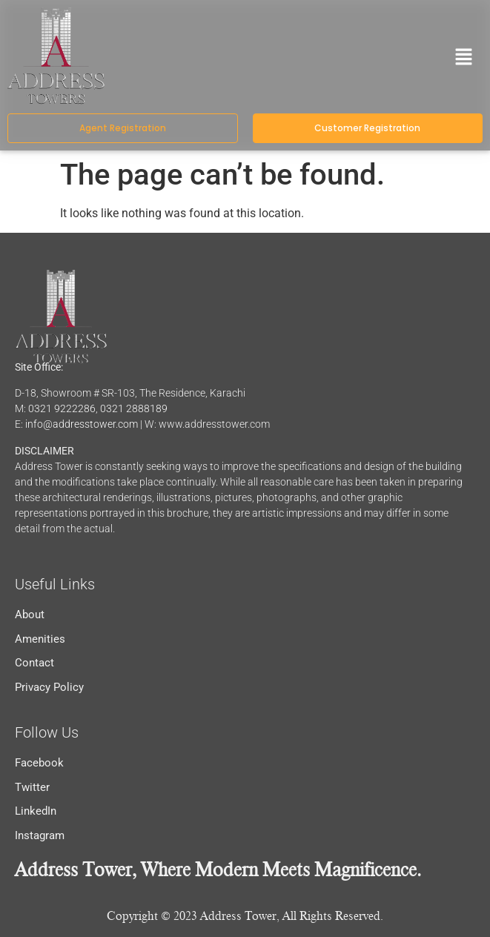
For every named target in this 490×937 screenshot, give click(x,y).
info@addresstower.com (81, 424)
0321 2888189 (134, 408)
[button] (464, 58)
